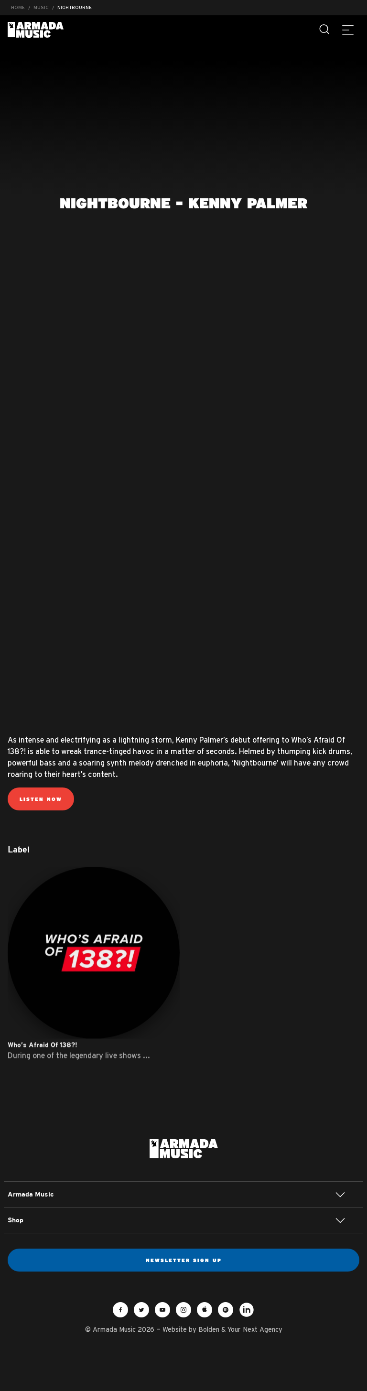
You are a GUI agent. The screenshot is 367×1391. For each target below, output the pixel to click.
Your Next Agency (254, 1329)
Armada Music (36, 30)
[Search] (324, 29)
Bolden (208, 1329)
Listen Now (41, 799)
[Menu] (347, 29)
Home (18, 7)
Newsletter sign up (184, 1260)
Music (41, 7)
